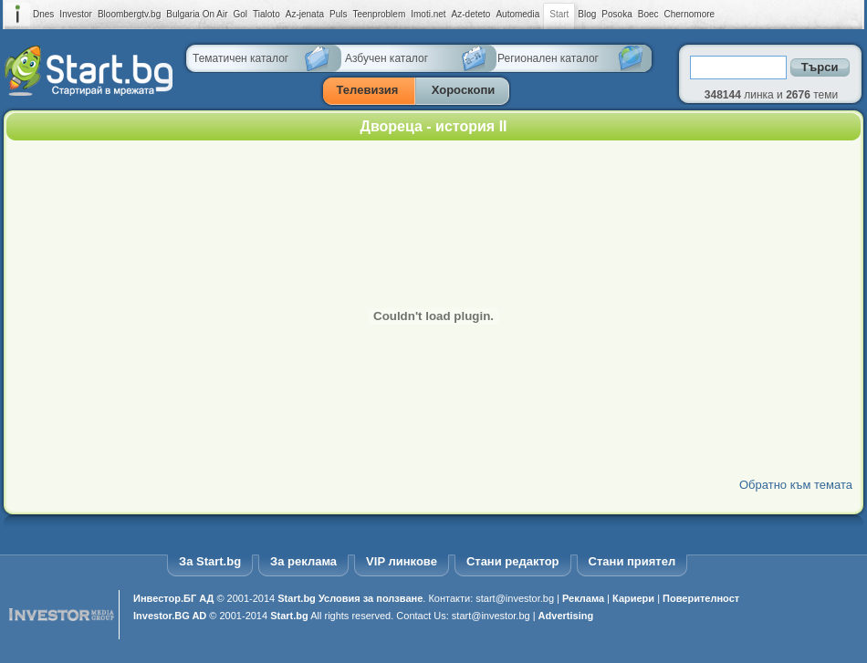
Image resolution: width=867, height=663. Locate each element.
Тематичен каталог (240, 58)
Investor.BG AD (169, 615)
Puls (338, 14)
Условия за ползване (371, 598)
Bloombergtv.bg (129, 14)
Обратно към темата (795, 485)
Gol (241, 14)
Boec (648, 14)
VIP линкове (401, 561)
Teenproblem (378, 14)
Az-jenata (305, 14)
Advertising (566, 615)
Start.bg (296, 598)
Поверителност (701, 598)
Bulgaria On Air (196, 14)
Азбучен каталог (386, 58)
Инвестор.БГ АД (173, 598)
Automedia (517, 14)
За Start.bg (210, 561)
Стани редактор (512, 561)
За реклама (303, 561)
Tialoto (266, 14)
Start (559, 14)
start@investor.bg (514, 598)
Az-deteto (471, 14)
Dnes (43, 14)
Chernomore (690, 14)
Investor (75, 14)
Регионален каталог (548, 58)
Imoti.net (428, 14)
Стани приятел (632, 561)
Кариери (633, 598)
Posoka (616, 14)
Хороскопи (464, 90)
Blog (587, 14)
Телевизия (368, 90)
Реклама (583, 598)
